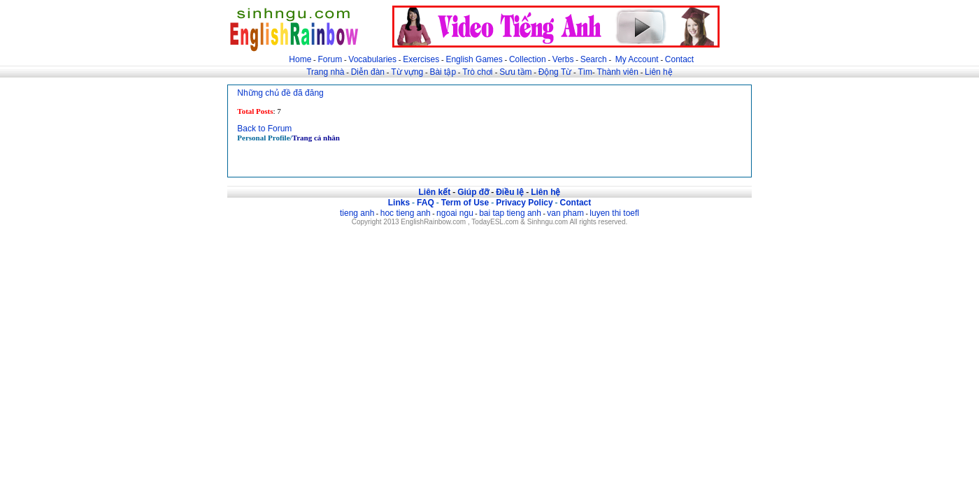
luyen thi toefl (614, 213)
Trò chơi (478, 72)
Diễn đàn (368, 72)
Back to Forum (264, 128)
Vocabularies (372, 59)
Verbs (563, 59)
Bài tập (442, 72)
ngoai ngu (454, 213)
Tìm (585, 72)
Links (399, 202)
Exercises (421, 59)
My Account (637, 59)
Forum (329, 59)
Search (593, 59)
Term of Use (465, 202)
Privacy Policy (524, 202)
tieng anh (357, 213)
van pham (565, 213)
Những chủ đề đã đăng (280, 93)
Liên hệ (659, 72)
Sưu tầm (515, 72)
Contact (679, 59)
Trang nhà (325, 72)
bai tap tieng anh (510, 213)
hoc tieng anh (405, 213)
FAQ (425, 202)
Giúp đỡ (473, 192)
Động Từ (554, 72)
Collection (527, 59)
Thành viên (617, 72)
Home (300, 59)
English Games (473, 59)
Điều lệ (510, 192)
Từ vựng (407, 72)
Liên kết (434, 192)
